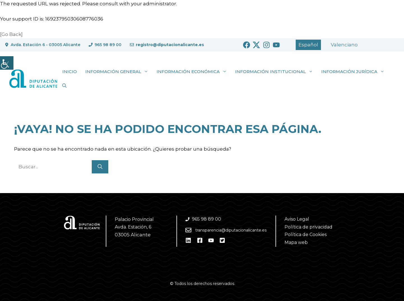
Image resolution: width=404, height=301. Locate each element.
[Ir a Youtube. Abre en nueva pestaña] (276, 45)
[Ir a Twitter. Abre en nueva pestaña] (256, 45)
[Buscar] (100, 167)
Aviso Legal (296, 219)
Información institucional (276, 72)
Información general (118, 72)
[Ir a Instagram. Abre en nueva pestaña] (266, 45)
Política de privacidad (308, 227)
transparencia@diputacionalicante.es (231, 230)
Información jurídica (355, 72)
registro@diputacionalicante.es (170, 44)
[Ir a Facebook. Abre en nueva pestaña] (247, 45)
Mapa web (296, 242)
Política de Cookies (305, 234)
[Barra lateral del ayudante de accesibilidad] (6, 63)
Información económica (194, 72)
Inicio (69, 71)
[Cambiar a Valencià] (344, 44)
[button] (64, 86)
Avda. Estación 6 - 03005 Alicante (45, 44)
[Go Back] (11, 34)
